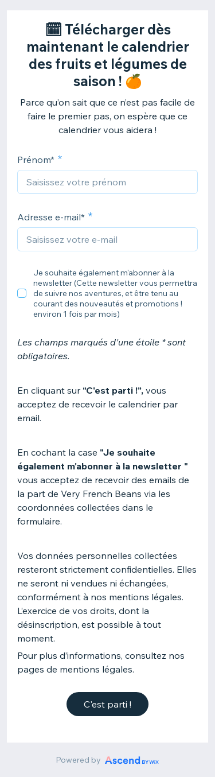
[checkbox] (21, 293)
